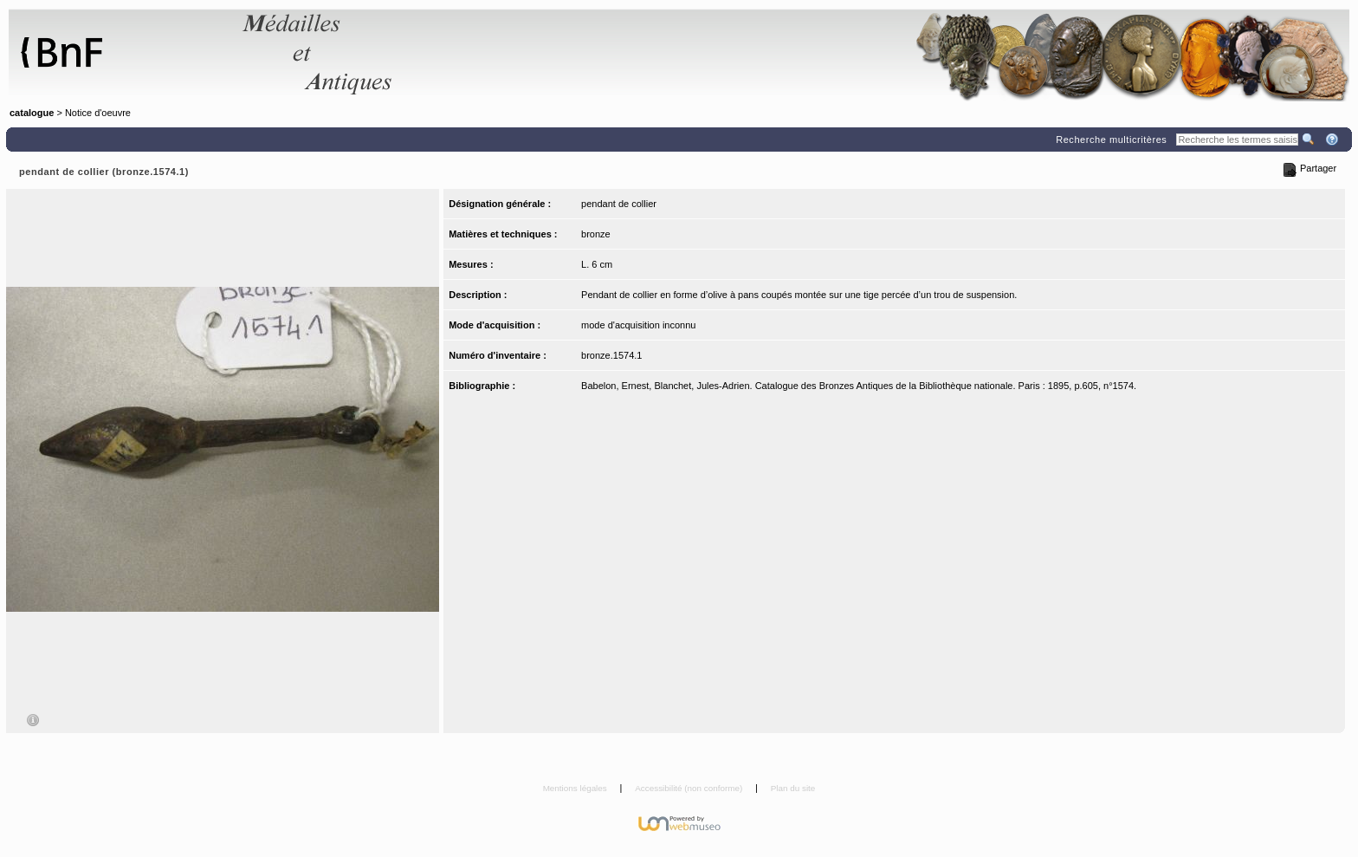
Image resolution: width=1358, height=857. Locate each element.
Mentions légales (576, 788)
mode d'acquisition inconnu (638, 325)
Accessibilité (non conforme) (690, 788)
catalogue (32, 112)
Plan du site (793, 788)
